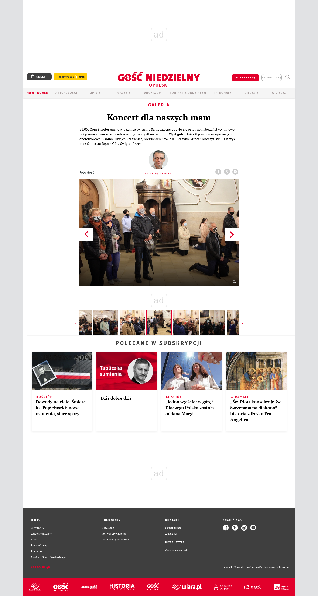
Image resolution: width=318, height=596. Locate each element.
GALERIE (123, 93)
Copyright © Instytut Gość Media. (241, 567)
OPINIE (95, 93)
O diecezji (280, 93)
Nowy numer (37, 93)
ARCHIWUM (152, 93)
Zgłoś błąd (41, 567)
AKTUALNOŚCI (66, 93)
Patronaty (223, 93)
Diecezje (251, 93)
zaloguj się (271, 77)
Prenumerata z (70, 76)
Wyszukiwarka (288, 77)
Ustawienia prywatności (115, 539)
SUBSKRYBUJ (246, 77)
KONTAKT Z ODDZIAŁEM (187, 93)
